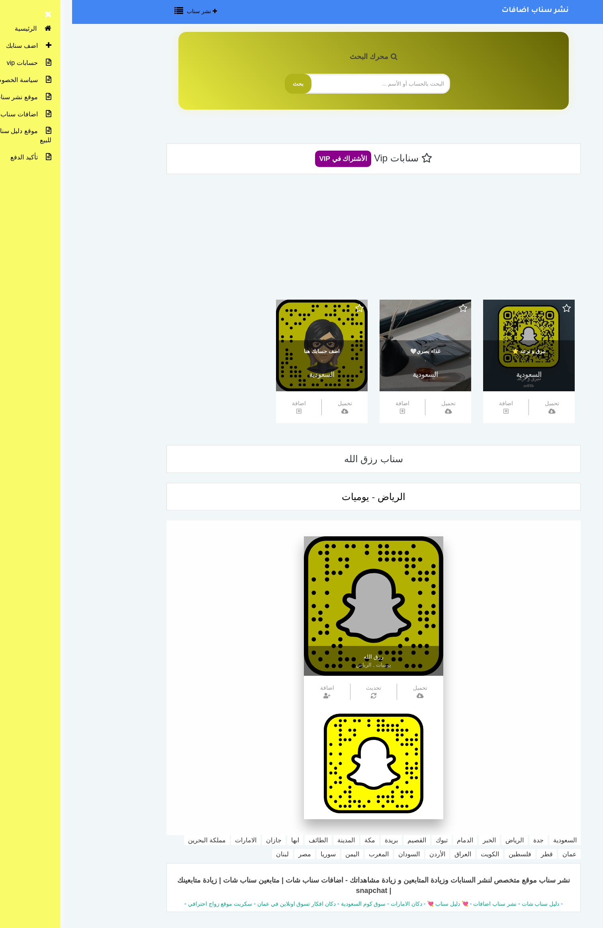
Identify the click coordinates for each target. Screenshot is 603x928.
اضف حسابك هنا (249, 351)
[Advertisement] (301, 240)
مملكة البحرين (134, 840)
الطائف (246, 840)
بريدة (319, 840)
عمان (497, 854)
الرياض (319, 496)
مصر (232, 854)
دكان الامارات (334, 904)
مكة (297, 840)
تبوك (370, 840)
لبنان (210, 854)
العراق (390, 854)
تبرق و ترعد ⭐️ (457, 351)
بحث (226, 83)
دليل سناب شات (468, 904)
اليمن (280, 854)
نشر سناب (130, 11)
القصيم (344, 840)
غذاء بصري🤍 (353, 351)
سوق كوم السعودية (291, 904)
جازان (201, 840)
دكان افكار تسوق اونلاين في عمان (224, 904)
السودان (337, 854)
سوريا (256, 854)
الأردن (365, 854)
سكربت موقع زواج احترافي (148, 904)
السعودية (457, 375)
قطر (475, 854)
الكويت (418, 854)
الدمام (393, 840)
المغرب (307, 854)
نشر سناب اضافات (463, 11)
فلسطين (448, 854)
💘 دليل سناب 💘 (374, 904)
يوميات (283, 496)
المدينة (274, 840)
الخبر (417, 840)
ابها (223, 840)
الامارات (173, 840)
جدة (466, 840)
